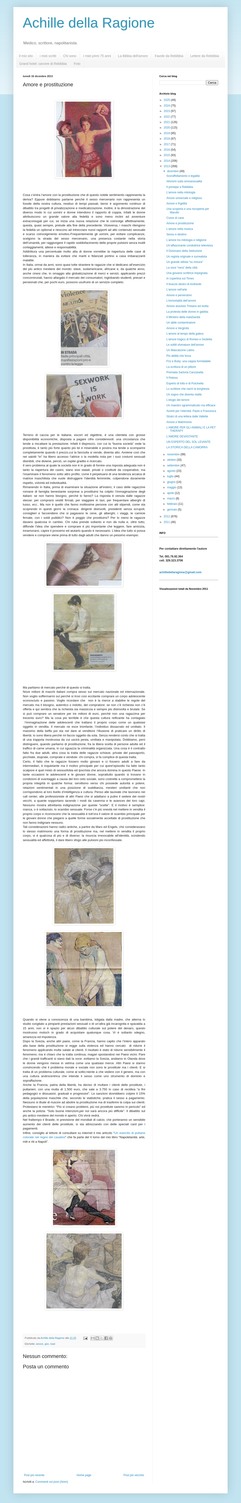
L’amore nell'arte (176, 289)
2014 (167, 160)
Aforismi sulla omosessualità (184, 181)
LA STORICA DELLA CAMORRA (187, 447)
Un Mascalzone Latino (180, 350)
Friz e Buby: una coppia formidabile (188, 361)
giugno (171, 482)
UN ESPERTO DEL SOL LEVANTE (188, 442)
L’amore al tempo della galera (184, 333)
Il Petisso (172, 377)
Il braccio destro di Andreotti (183, 284)
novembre (174, 454)
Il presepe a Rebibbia (179, 187)
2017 (167, 144)
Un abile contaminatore (180, 322)
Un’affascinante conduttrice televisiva (189, 245)
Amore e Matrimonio (179, 422)
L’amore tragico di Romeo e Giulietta (189, 339)
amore (39, 1343)
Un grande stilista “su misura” (184, 262)
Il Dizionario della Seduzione (184, 251)
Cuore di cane (175, 218)
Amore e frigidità (176, 203)
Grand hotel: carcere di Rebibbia (43, 64)
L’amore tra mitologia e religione (186, 240)
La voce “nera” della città (181, 267)
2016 (167, 149)
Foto (77, 64)
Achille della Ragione (89, 23)
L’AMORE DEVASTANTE (182, 436)
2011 (167, 522)
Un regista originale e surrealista (186, 256)
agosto (171, 471)
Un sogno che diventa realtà (183, 394)
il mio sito (26, 56)
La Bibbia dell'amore (133, 56)
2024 (167, 105)
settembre (174, 465)
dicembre (173, 171)
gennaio (172, 509)
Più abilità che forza (178, 355)
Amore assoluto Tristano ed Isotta (187, 306)
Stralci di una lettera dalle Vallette (187, 416)
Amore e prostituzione (180, 223)
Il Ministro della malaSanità (183, 317)
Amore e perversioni (179, 295)
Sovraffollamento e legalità (183, 176)
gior (47, 1343)
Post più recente (34, 1475)
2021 (167, 122)
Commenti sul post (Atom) (51, 1481)
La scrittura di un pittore (181, 367)
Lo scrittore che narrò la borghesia (187, 388)
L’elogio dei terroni (177, 400)
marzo (171, 498)
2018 (167, 138)
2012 (167, 516)
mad (52, 1343)
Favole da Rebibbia (169, 56)
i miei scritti (48, 56)
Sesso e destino (176, 234)
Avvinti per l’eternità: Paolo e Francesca (191, 411)
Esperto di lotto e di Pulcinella (184, 383)
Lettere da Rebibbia (204, 56)
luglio (170, 476)
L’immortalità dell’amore (181, 300)
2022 (167, 116)
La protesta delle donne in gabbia (187, 311)
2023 (167, 111)
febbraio (172, 504)
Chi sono (69, 56)
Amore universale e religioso (184, 198)
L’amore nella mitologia (180, 192)
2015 (167, 155)
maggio (172, 487)
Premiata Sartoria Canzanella (184, 372)
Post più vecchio (134, 1475)
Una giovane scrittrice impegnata (187, 273)
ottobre (172, 459)
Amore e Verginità (177, 328)
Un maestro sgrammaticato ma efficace (191, 405)
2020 (167, 127)
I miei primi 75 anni (97, 56)
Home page (84, 1475)
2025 (167, 100)
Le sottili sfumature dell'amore (185, 344)
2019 (167, 133)
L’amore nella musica (179, 229)
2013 (167, 166)
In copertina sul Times (180, 278)
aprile (171, 493)
